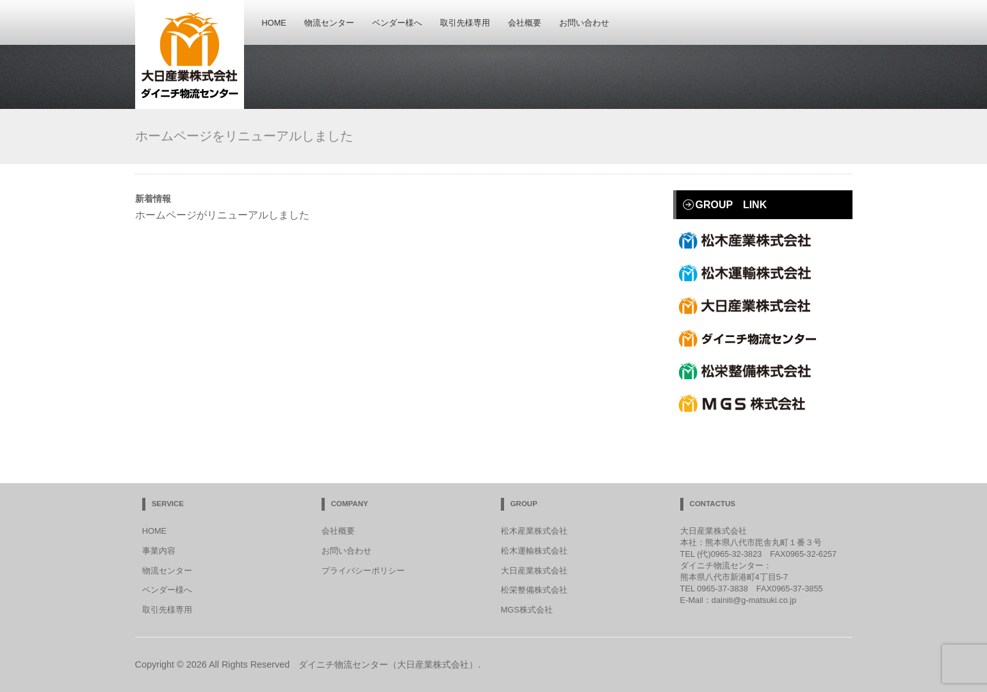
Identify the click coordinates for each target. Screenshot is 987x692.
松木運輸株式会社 (750, 273)
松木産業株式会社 (750, 240)
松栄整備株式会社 (750, 371)
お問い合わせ (584, 23)
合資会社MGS (750, 404)
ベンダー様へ (397, 23)
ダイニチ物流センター (750, 338)
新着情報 (153, 199)
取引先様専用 (465, 23)
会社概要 (524, 23)
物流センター (329, 23)
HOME (274, 23)
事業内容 (158, 551)
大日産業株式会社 (750, 306)
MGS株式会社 (527, 609)
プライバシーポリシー (363, 570)
